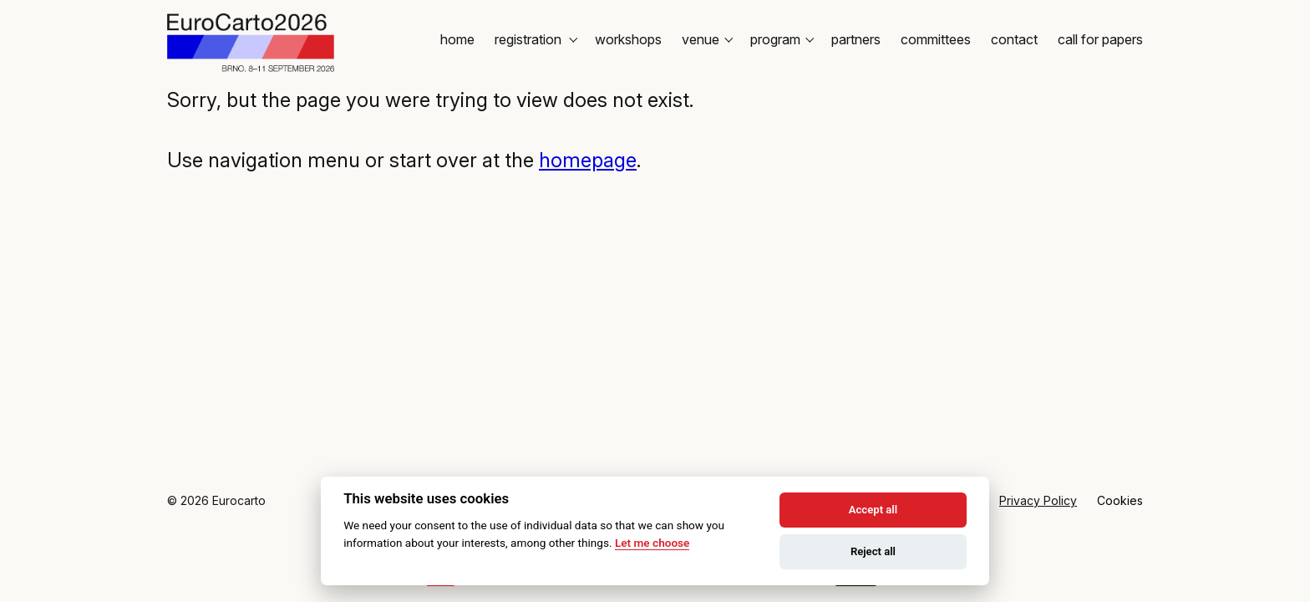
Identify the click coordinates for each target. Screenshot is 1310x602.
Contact (1014, 39)
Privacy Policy (1038, 500)
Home (457, 39)
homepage (588, 160)
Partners (856, 39)
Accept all (873, 509)
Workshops (628, 39)
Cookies (1120, 500)
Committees (936, 39)
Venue (706, 39)
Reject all (873, 551)
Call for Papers (1100, 39)
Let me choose (652, 542)
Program (780, 39)
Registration (535, 39)
